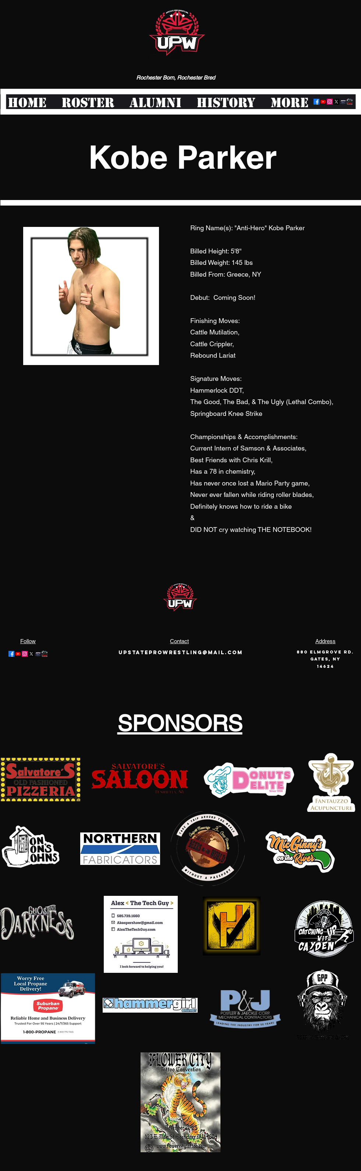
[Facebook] (316, 102)
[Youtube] (323, 102)
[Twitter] (336, 102)
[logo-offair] (343, 102)
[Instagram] (330, 102)
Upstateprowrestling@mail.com (180, 652)
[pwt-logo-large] (350, 102)
